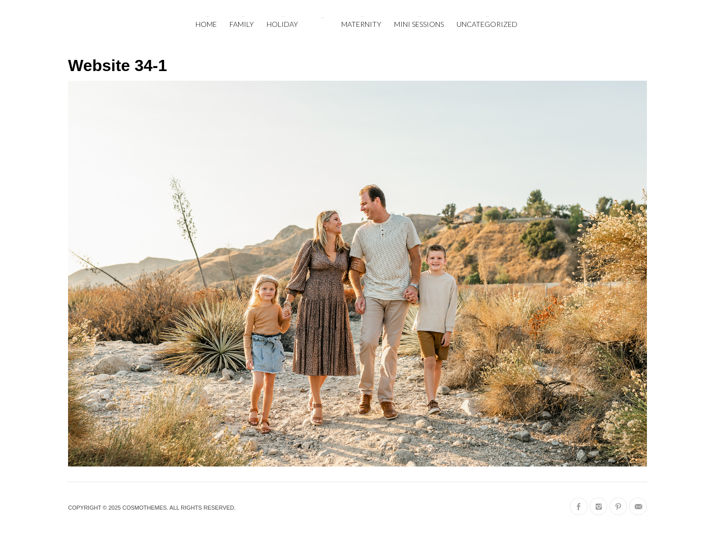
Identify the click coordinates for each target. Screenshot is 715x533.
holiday (282, 24)
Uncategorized (487, 24)
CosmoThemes (144, 508)
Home (206, 24)
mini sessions (419, 24)
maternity (361, 24)
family (242, 24)
